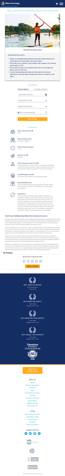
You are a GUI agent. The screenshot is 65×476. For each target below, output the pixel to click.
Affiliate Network (32, 403)
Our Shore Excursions (32, 398)
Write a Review (32, 266)
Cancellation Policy (32, 417)
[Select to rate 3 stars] (32, 261)
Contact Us (32, 388)
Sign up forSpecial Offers (32, 370)
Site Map (32, 422)
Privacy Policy (32, 419)
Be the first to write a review (32, 50)
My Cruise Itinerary (40, 89)
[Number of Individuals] (32, 106)
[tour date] (32, 94)
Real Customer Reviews (32, 414)
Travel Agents (32, 401)
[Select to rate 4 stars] (36, 261)
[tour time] (32, 100)
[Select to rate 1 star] (24, 261)
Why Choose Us (32, 406)
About (32, 383)
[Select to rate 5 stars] (40, 261)
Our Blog (32, 395)
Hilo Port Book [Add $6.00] (27, 112)
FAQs (32, 390)
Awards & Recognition (32, 385)
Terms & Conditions (32, 424)
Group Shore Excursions (32, 393)
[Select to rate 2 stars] (28, 261)
